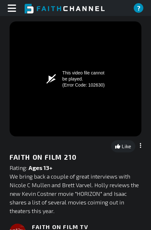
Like (123, 146)
